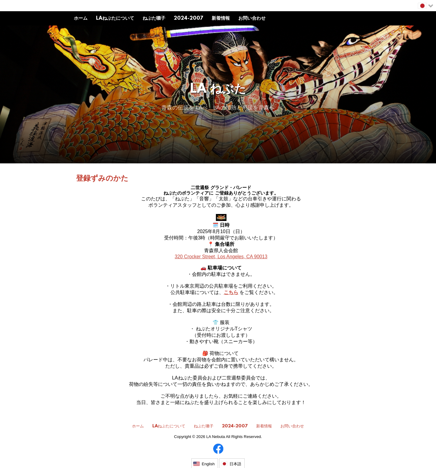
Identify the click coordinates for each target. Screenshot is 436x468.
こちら (231, 292)
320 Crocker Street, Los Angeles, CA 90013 (221, 256)
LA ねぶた (218, 89)
